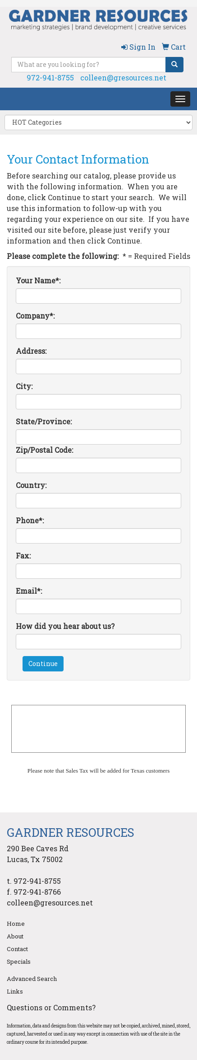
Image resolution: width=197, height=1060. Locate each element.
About (15, 936)
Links (15, 991)
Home (16, 923)
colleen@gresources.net (123, 77)
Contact (17, 949)
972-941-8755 (50, 77)
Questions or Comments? (51, 1007)
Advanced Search (32, 979)
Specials (19, 961)
